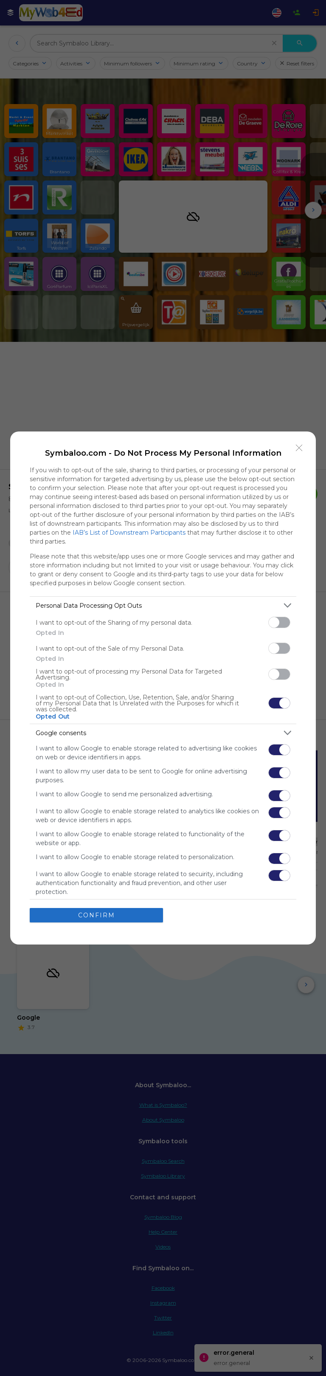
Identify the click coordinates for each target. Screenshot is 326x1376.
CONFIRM (96, 915)
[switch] (279, 622)
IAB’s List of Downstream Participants (129, 532)
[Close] (299, 448)
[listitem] (163, 605)
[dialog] (163, 688)
